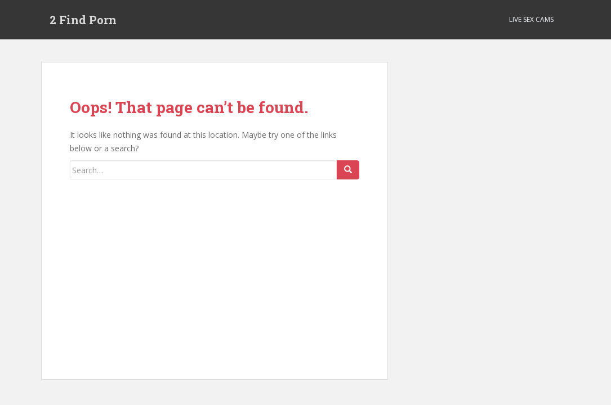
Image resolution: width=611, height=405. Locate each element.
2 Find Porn (83, 19)
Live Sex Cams (531, 19)
